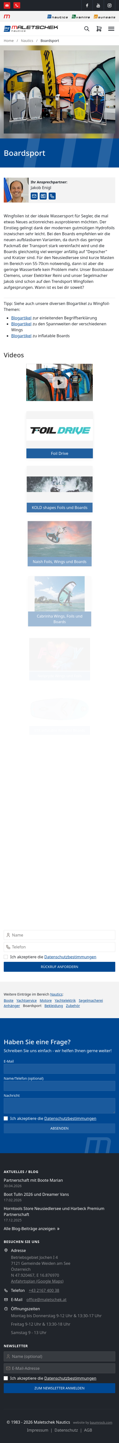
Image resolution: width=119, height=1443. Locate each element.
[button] (59, 92)
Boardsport (50, 40)
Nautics (27, 40)
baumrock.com (101, 1422)
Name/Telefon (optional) (23, 1078)
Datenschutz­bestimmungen (70, 957)
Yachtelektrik (65, 1000)
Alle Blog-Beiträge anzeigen (32, 1229)
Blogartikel (21, 318)
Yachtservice (26, 1000)
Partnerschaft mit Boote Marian (33, 1180)
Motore (46, 1000)
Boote (8, 1000)
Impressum (37, 1430)
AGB (88, 1430)
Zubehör (73, 1005)
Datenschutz (66, 1430)
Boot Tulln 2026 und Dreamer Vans (36, 1194)
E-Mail (9, 1061)
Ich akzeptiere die (50, 957)
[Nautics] (57, 16)
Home (9, 40)
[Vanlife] (81, 16)
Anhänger (12, 1005)
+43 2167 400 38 (44, 1290)
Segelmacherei (91, 1000)
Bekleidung (53, 1005)
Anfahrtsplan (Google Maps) (37, 1281)
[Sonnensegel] (104, 16)
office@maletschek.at (46, 1299)
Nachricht (12, 1095)
